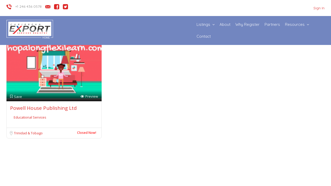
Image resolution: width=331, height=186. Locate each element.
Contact (204, 36)
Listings (203, 24)
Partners (272, 24)
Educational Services (30, 117)
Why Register (247, 24)
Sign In (319, 8)
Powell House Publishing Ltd (43, 108)
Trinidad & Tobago (28, 133)
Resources (295, 24)
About (225, 24)
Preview (89, 96)
